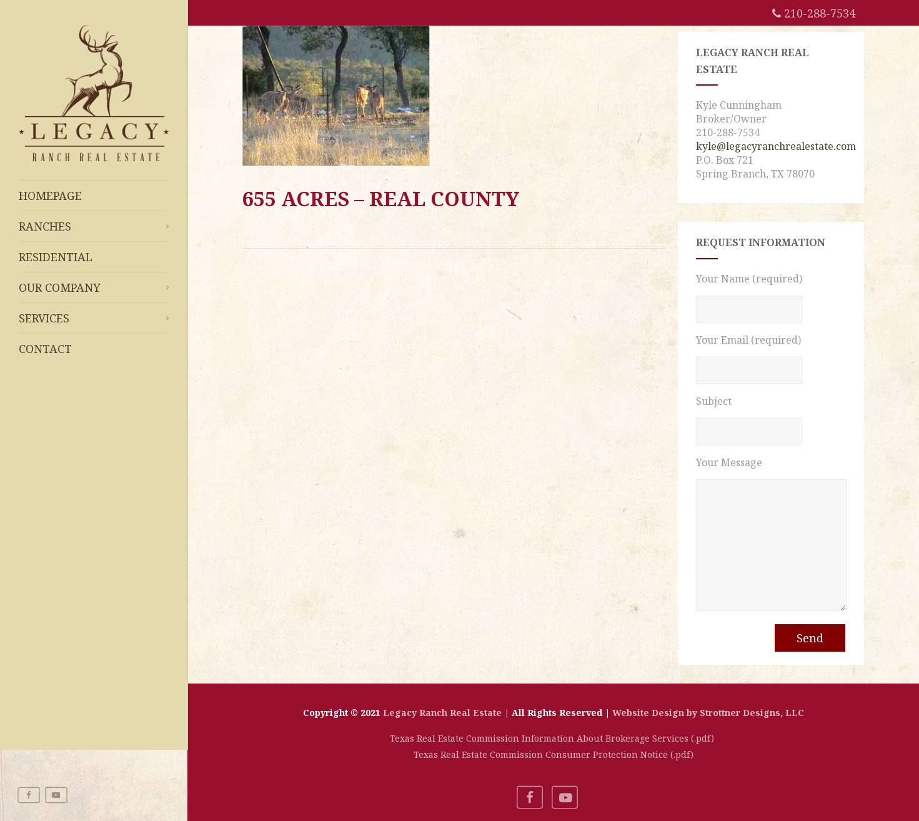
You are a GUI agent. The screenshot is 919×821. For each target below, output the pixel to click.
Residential (55, 256)
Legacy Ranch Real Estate (442, 713)
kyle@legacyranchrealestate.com (776, 146)
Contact (45, 348)
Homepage (50, 195)
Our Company (94, 287)
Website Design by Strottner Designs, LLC (708, 713)
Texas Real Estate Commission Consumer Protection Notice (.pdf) (553, 754)
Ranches (94, 226)
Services (94, 318)
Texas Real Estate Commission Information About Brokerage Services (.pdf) (553, 738)
